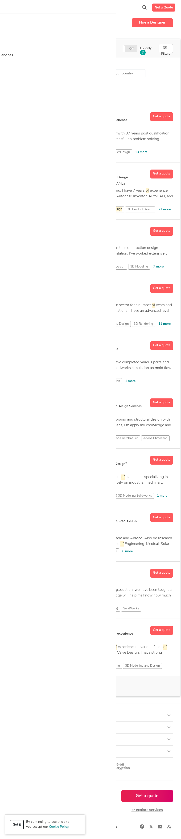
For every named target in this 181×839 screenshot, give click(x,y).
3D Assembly (106, 209)
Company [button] (91, 739)
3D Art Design (74, 209)
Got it (17, 825)
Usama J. (32, 172)
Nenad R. (32, 400)
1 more (130, 381)
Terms (95, 827)
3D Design (91, 152)
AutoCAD (80, 551)
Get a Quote (164, 7)
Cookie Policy (58, 827)
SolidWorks (76, 381)
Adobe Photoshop (155, 438)
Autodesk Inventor (104, 551)
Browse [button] (91, 727)
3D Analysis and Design (43, 209)
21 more (164, 209)
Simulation (56, 381)
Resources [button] (91, 751)
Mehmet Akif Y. (37, 286)
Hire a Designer (152, 22)
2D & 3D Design (38, 551)
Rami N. (31, 229)
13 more (141, 152)
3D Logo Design (118, 323)
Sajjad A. (32, 343)
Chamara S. (35, 114)
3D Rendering (143, 323)
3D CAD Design (38, 152)
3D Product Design (117, 152)
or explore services (147, 810)
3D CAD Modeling (66, 152)
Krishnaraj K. (35, 628)
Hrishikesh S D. (37, 515)
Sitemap (111, 827)
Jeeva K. (31, 571)
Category (14, 65)
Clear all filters (58, 85)
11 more (164, 324)
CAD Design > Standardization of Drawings (49, 73)
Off (131, 48)
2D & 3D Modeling (85, 266)
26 (75, 184)
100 (50, 686)
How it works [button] (91, 715)
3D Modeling (139, 266)
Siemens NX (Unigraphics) (100, 608)
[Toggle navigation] (10, 7)
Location (99, 65)
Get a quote (161, 116)
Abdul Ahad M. (37, 458)
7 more (158, 266)
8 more (127, 551)
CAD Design (35, 381)
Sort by (13, 84)
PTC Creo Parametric (63, 608)
